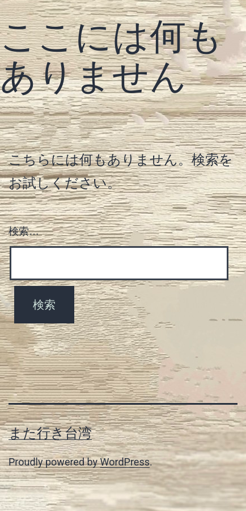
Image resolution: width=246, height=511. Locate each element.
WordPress (125, 462)
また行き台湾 (50, 433)
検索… (24, 231)
